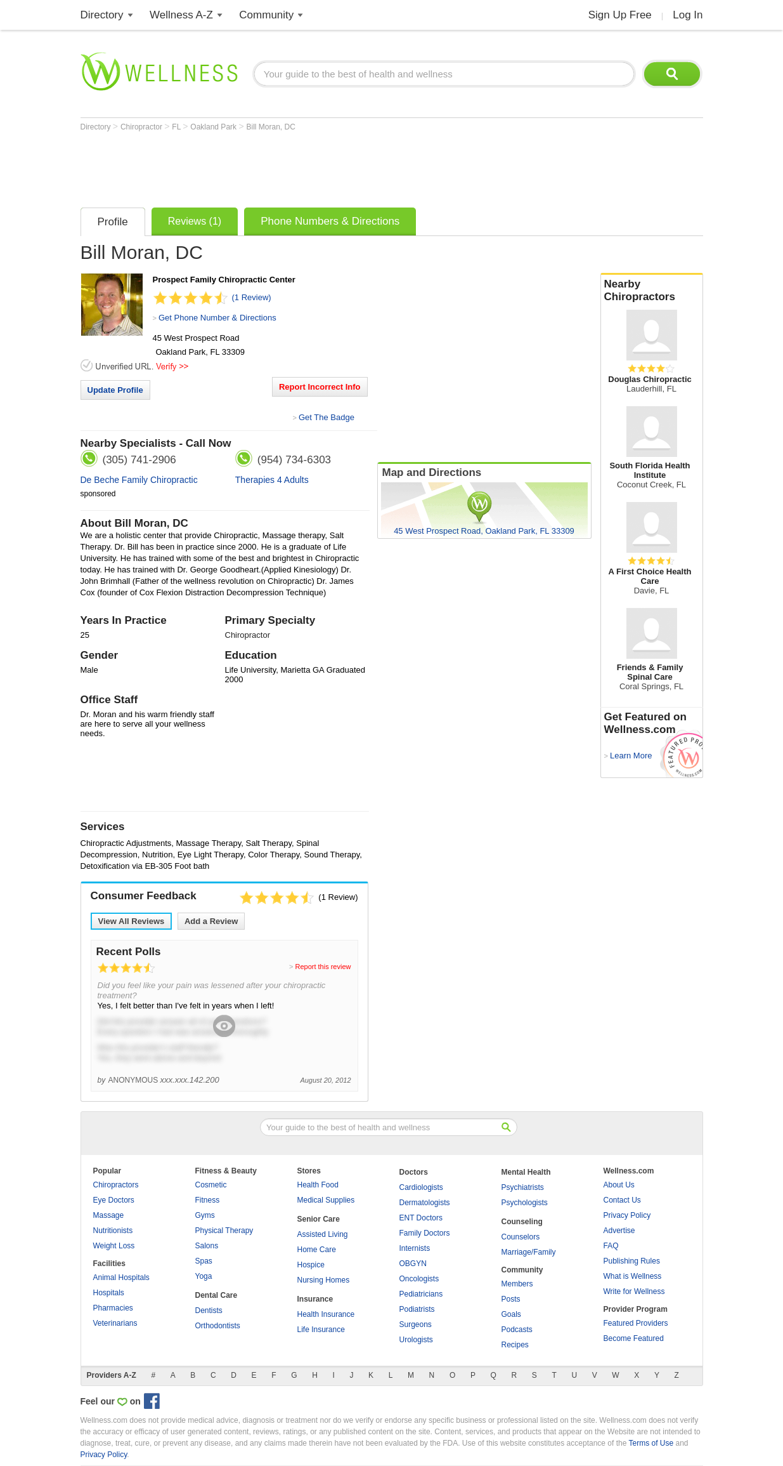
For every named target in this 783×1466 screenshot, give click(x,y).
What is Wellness (633, 1276)
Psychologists (525, 1202)
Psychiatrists (523, 1187)
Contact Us (622, 1200)
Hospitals (108, 1292)
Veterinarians (115, 1323)
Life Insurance (321, 1329)
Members (517, 1283)
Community (266, 15)
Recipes (515, 1344)
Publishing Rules (632, 1261)
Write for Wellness (634, 1291)
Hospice (311, 1264)
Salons (207, 1245)
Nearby (651, 290)
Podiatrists (417, 1309)
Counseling (522, 1221)
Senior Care (318, 1219)
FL (177, 126)
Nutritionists (113, 1230)
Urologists (416, 1339)
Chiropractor (142, 126)
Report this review (323, 966)
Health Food (318, 1184)
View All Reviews (131, 921)
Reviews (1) (194, 221)
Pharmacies (113, 1308)
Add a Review (211, 921)
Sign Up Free (620, 15)
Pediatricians (421, 1294)
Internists (414, 1248)
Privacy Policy (627, 1215)
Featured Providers (636, 1323)
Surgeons (415, 1324)
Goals (511, 1314)
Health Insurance (326, 1314)
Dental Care (216, 1295)
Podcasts (517, 1329)
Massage (108, 1215)
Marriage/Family (529, 1252)
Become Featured (634, 1338)
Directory (102, 15)
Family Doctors (424, 1233)
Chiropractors (116, 1184)
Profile (113, 222)
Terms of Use (650, 1443)
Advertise (619, 1230)
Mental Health (526, 1172)
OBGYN (413, 1263)
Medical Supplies (326, 1200)
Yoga (203, 1276)
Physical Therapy (224, 1230)
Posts (511, 1299)
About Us (619, 1184)
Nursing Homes (323, 1280)
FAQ (611, 1245)
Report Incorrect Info (320, 387)
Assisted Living (322, 1234)
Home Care (316, 1249)
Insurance (315, 1299)
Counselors (521, 1236)
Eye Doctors (113, 1200)
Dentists (209, 1310)
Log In (687, 15)
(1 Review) (251, 297)
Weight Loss (114, 1245)
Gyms (205, 1215)
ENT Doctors (421, 1217)
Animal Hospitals (121, 1277)
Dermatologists (424, 1202)
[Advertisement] (311, 166)
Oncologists (419, 1278)
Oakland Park (214, 126)
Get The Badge (326, 417)
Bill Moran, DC (270, 126)
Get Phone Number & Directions (217, 317)
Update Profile (115, 390)
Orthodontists (217, 1325)
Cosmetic (211, 1184)
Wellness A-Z (181, 15)
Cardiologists (421, 1187)
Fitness (207, 1200)
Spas (203, 1261)
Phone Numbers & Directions (330, 221)
